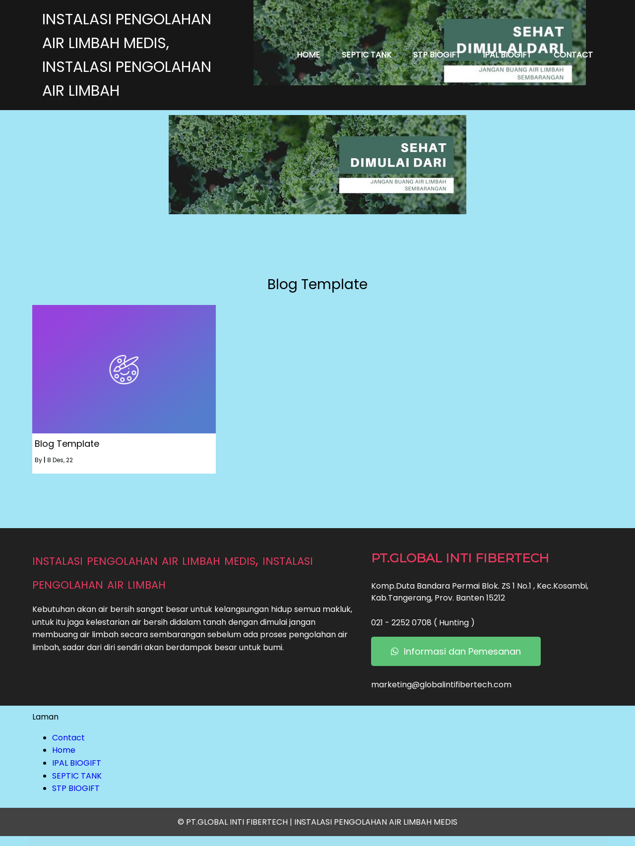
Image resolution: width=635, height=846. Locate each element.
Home (63, 750)
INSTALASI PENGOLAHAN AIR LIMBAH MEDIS (375, 822)
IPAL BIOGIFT (76, 763)
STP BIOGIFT (76, 788)
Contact (68, 737)
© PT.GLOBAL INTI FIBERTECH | (236, 822)
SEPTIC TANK (77, 776)
